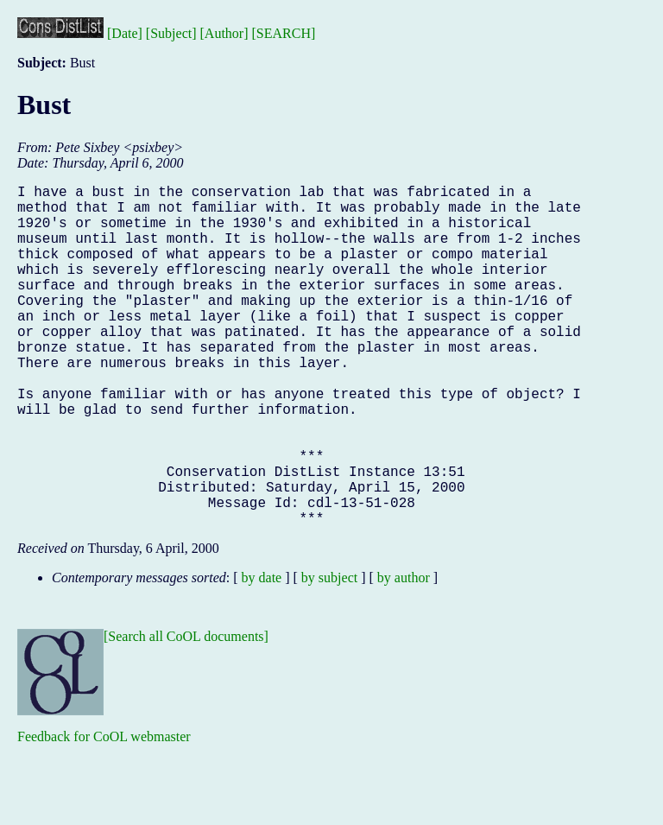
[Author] (224, 33)
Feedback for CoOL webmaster (104, 812)
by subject (329, 653)
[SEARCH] (284, 33)
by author (403, 653)
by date (262, 653)
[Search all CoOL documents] (186, 712)
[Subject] (171, 33)
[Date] (124, 33)
